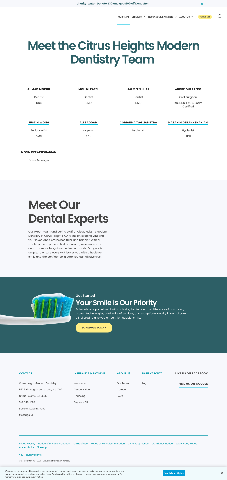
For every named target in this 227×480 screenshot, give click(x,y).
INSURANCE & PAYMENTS (160, 16)
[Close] (222, 473)
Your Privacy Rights (30, 455)
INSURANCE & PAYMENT (89, 373)
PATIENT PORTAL (153, 373)
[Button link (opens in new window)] (191, 374)
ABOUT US (184, 16)
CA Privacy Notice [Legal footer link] (138, 443)
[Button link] (205, 17)
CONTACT (25, 373)
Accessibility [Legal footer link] (26, 447)
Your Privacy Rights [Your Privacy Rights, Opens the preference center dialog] (174, 473)
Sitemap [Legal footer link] (42, 447)
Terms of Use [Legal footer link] (80, 443)
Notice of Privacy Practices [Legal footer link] (54, 443)
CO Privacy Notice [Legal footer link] (162, 443)
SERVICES (137, 16)
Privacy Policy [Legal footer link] (27, 443)
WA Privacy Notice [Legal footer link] (186, 443)
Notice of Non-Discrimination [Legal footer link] (108, 443)
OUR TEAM (123, 16)
